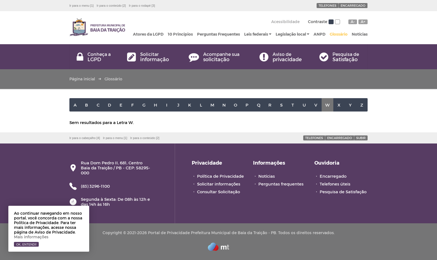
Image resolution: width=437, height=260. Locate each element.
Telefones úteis (335, 183)
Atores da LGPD (148, 34)
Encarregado (353, 5)
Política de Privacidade (220, 176)
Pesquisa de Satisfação (343, 191)
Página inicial (82, 78)
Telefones (327, 5)
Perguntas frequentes (281, 183)
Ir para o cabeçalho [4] (84, 138)
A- (353, 21)
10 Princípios (180, 34)
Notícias (360, 34)
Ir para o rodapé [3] (142, 5)
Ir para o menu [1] (81, 5)
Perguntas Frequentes (218, 34)
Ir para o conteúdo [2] (111, 5)
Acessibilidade (285, 21)
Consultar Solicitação (218, 191)
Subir (361, 138)
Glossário (339, 34)
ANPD (320, 34)
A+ (363, 21)
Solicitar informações (218, 183)
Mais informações (31, 236)
